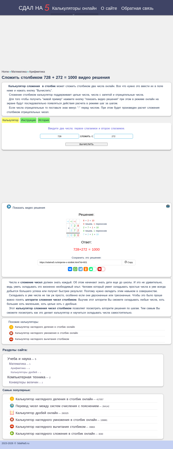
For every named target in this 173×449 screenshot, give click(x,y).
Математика (20, 363)
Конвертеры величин (26, 382)
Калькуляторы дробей (26, 372)
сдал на (34, 8)
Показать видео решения (26, 206)
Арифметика (20, 368)
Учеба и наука (21, 359)
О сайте (109, 8)
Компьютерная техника (29, 377)
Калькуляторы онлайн (74, 10)
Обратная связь (137, 8)
